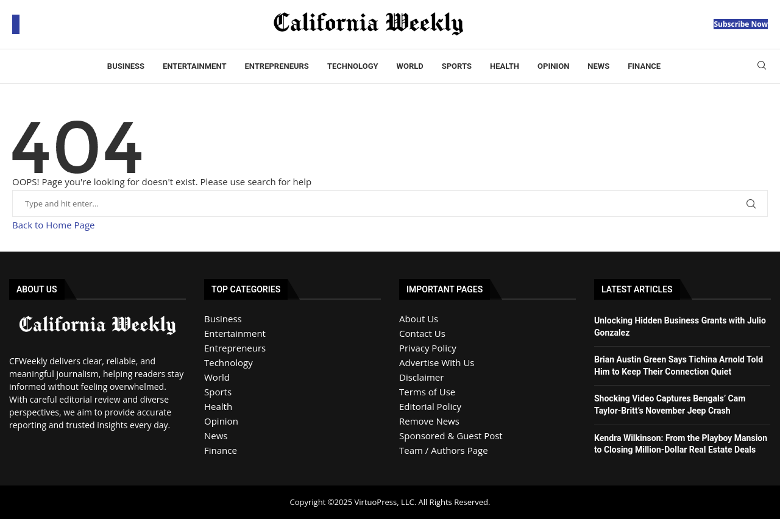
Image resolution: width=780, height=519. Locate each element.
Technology (352, 66)
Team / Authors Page (443, 450)
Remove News (429, 421)
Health (504, 66)
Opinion (553, 66)
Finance (644, 66)
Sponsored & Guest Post (451, 435)
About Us (418, 318)
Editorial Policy (430, 406)
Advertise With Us (436, 362)
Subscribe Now (741, 24)
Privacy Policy (427, 348)
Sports (457, 66)
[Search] (762, 66)
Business (125, 66)
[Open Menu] (16, 24)
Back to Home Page (53, 225)
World (410, 66)
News (598, 66)
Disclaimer (421, 377)
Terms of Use (427, 392)
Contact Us (422, 333)
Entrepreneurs (276, 66)
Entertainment (194, 66)
